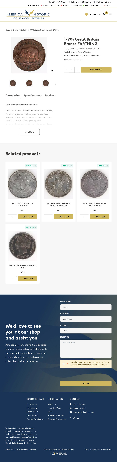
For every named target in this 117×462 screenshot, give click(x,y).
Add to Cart (27, 217)
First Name (65, 301)
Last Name (65, 313)
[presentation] (77, 374)
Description (12, 95)
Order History (32, 412)
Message (64, 337)
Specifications (33, 95)
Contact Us (32, 404)
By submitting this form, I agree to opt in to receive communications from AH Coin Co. (90, 363)
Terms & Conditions (35, 419)
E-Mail (63, 325)
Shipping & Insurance (57, 419)
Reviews (50, 95)
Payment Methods (56, 415)
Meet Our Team (54, 408)
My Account (32, 408)
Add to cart (96, 70)
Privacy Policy (33, 415)
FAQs (50, 412)
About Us (52, 404)
